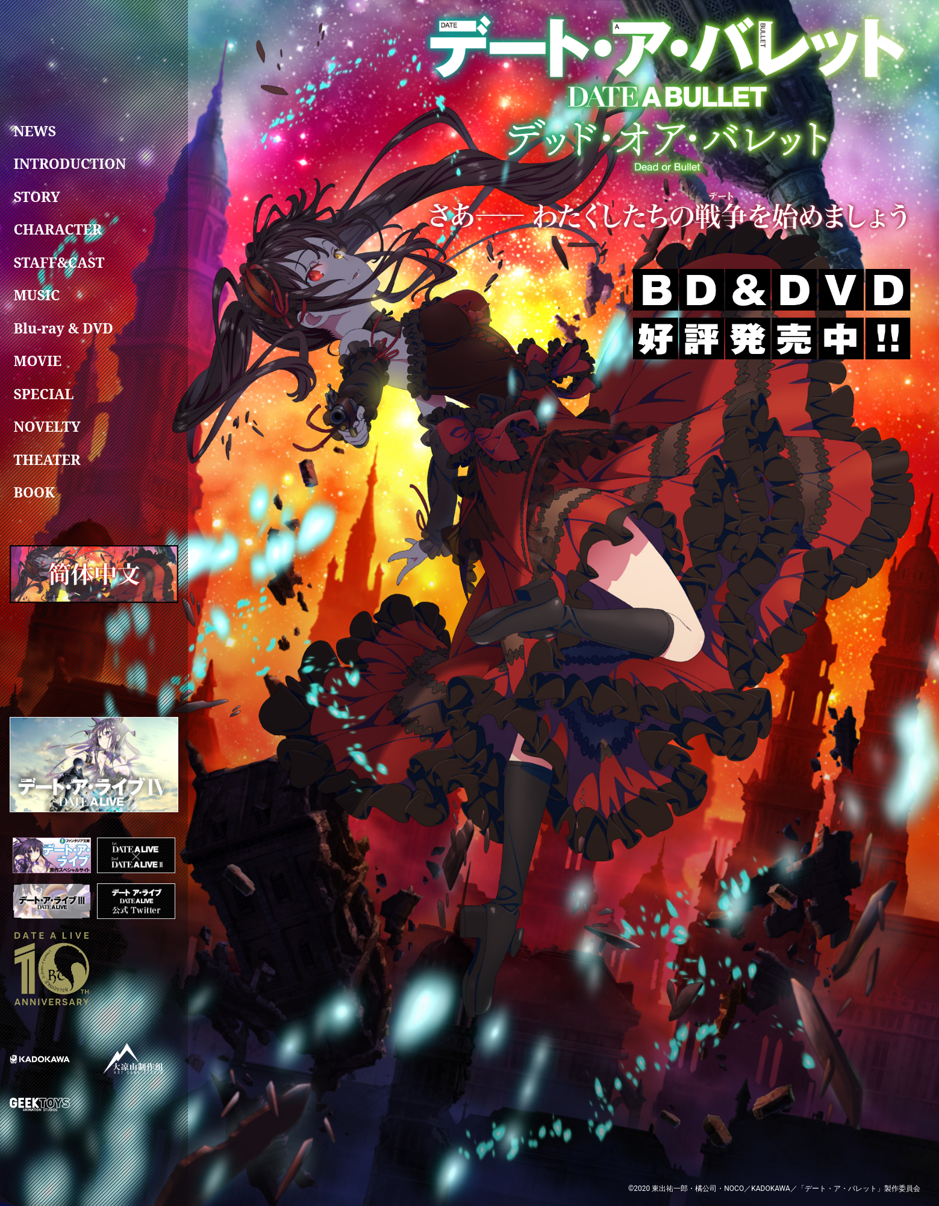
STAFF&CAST (58, 262)
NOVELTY (46, 427)
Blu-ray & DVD (63, 328)
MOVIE (37, 361)
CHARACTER (57, 229)
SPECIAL (43, 393)
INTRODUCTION (69, 164)
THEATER (46, 459)
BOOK (34, 492)
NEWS (34, 130)
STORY (36, 196)
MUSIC (36, 295)
